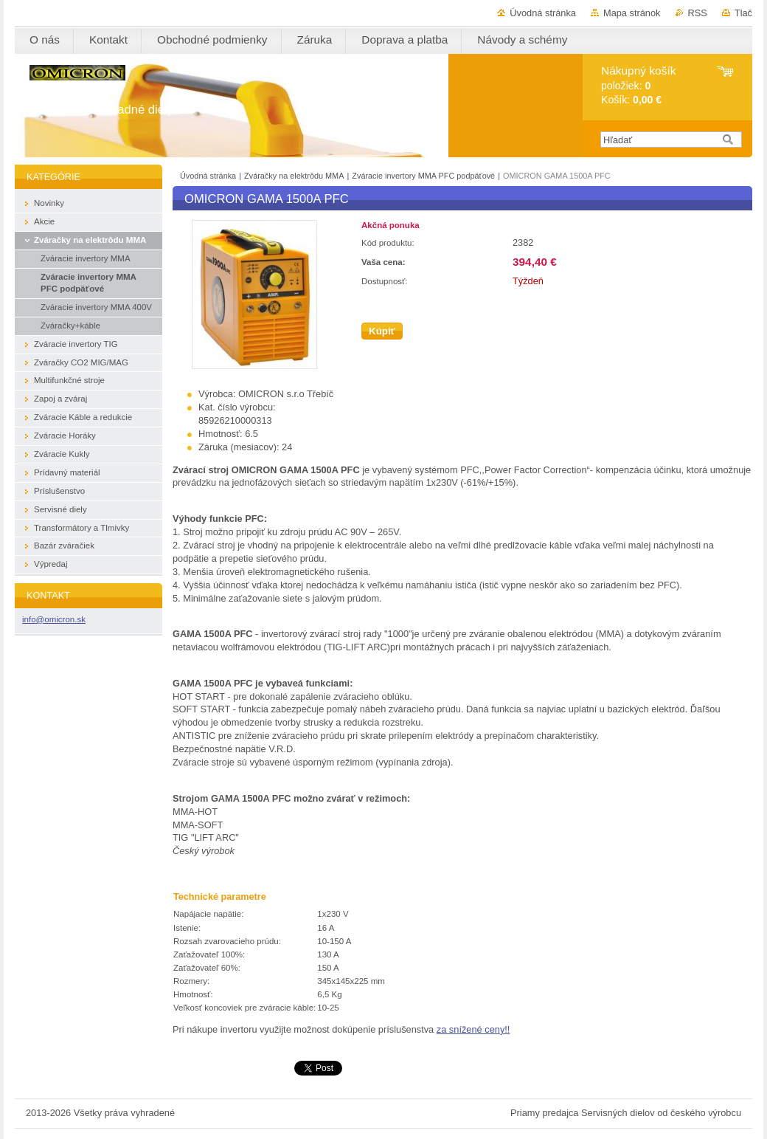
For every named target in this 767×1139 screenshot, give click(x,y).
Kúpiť (382, 331)
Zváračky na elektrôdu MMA (294, 175)
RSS (697, 12)
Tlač (743, 12)
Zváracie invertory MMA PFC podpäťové (424, 175)
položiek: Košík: (638, 85)
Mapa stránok (632, 12)
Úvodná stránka (543, 12)
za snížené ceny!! (473, 1029)
